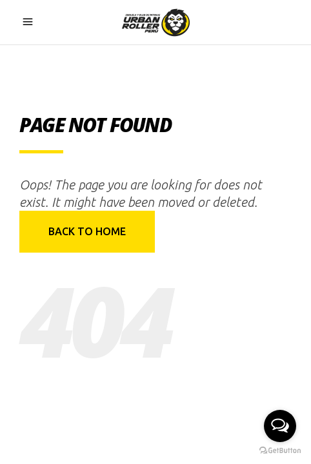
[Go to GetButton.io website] (280, 451)
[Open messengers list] (280, 426)
